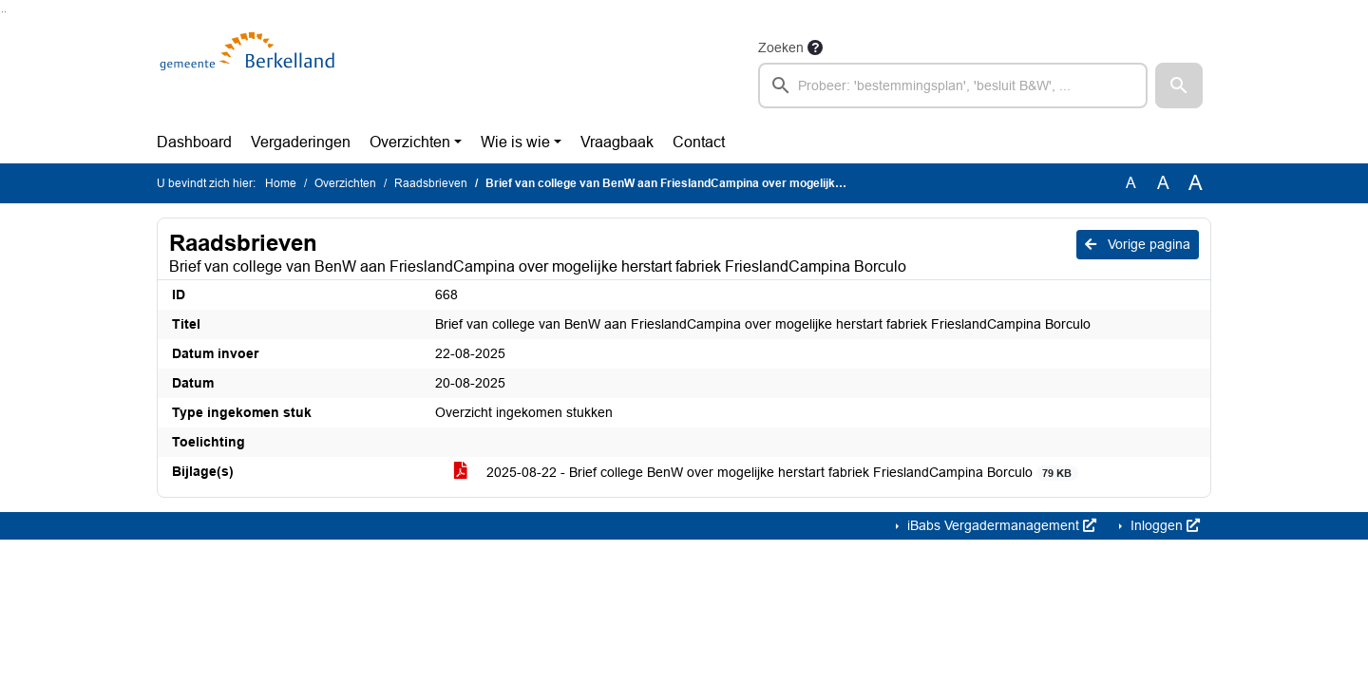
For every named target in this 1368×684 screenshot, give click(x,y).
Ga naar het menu (5, 11)
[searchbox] (953, 85)
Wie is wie (515, 142)
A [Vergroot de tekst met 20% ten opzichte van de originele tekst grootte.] (1163, 183)
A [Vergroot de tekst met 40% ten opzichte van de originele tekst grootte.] (1195, 183)
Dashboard (194, 142)
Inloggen (1163, 525)
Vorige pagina (1137, 244)
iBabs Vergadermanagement (999, 525)
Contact (699, 142)
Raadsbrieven (430, 183)
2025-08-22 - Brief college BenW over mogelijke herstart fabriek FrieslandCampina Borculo (766, 473)
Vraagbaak (617, 142)
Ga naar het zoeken (2, 11)
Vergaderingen (301, 142)
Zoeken (781, 47)
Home (280, 183)
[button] (1179, 85)
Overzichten (410, 142)
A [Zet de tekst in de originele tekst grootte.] (1131, 183)
